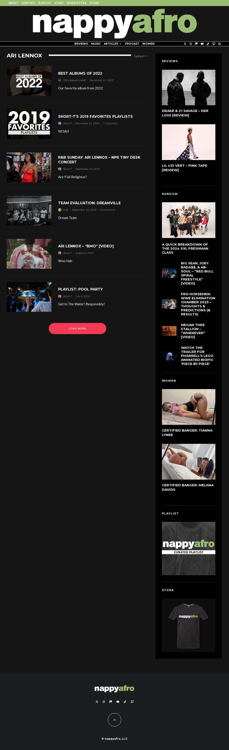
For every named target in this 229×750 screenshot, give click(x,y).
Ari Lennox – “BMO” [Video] (86, 246)
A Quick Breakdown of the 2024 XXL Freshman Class (185, 248)
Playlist (44, 2)
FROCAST (132, 43)
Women (148, 43)
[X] (185, 44)
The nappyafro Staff (74, 80)
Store (94, 2)
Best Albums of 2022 (80, 73)
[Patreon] (196, 44)
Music (96, 43)
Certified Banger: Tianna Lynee (187, 432)
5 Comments (108, 209)
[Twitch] (214, 44)
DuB (65, 209)
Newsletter (76, 2)
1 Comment (110, 123)
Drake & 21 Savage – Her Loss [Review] (185, 113)
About (13, 2)
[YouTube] (202, 44)
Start (59, 2)
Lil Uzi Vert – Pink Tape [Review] (184, 167)
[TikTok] (208, 44)
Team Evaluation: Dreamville (89, 203)
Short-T (67, 123)
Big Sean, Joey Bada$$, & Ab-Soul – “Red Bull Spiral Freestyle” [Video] (197, 273)
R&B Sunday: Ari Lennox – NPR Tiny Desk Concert (99, 159)
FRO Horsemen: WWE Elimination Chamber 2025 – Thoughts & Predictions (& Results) (198, 304)
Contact (28, 2)
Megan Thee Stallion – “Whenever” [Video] (193, 332)
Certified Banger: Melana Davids (188, 487)
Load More (77, 328)
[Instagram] (190, 44)
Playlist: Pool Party (80, 289)
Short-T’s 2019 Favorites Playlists (95, 116)
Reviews (81, 43)
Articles (111, 43)
